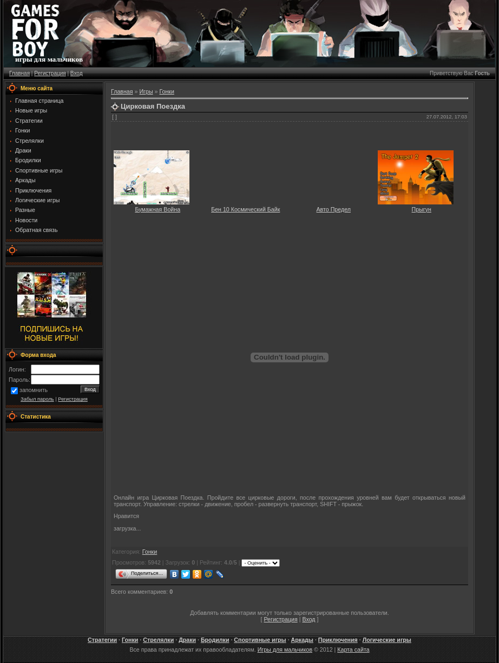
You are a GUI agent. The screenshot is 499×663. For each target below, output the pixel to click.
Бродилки (215, 640)
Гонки (166, 91)
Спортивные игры (260, 640)
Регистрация (49, 73)
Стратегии (102, 640)
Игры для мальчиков (285, 649)
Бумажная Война (157, 209)
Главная (19, 73)
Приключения (338, 640)
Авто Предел (334, 209)
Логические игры (387, 640)
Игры (146, 91)
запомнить (33, 390)
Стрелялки (158, 640)
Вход (76, 73)
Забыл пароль (37, 399)
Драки (187, 640)
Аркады (302, 640)
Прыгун (421, 209)
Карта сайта (353, 649)
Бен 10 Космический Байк (245, 209)
